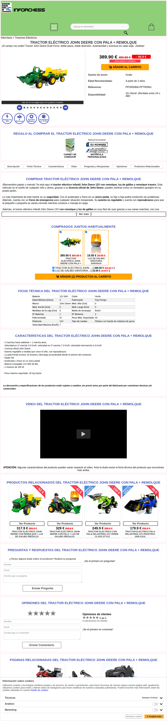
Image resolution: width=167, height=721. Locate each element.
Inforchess (6, 37)
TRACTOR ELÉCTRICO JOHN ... (83, 268)
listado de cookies (39, 690)
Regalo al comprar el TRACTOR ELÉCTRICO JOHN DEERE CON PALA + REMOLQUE (83, 133)
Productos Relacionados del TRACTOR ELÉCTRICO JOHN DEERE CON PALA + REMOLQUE (83, 482)
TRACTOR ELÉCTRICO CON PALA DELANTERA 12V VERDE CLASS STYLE (102, 533)
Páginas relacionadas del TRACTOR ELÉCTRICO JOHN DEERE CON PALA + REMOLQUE (83, 660)
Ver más (84, 214)
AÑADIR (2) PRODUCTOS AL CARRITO (83, 276)
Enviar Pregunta (42, 588)
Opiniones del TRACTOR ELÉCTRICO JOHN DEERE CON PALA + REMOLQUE (83, 603)
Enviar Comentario (41, 645)
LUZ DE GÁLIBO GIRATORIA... (81, 270)
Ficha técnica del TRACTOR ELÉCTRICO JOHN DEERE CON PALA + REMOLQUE (83, 291)
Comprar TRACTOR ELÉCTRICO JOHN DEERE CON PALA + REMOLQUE (83, 179)
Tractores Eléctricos (26, 37)
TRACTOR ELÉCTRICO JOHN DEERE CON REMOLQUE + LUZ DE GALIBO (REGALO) (27, 533)
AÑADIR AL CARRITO (125, 67)
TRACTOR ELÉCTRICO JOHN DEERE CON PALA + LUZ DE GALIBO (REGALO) (64, 533)
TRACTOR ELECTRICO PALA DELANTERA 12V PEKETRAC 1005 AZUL (140, 533)
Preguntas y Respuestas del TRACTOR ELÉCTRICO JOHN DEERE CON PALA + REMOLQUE (83, 550)
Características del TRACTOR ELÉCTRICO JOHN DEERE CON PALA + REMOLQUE (83, 335)
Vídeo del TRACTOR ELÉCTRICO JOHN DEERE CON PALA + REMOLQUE (83, 404)
